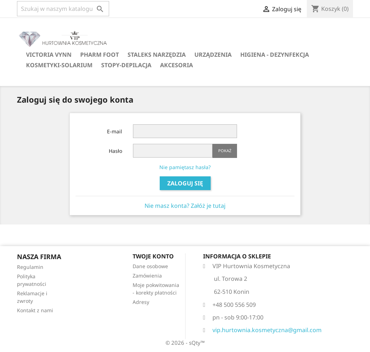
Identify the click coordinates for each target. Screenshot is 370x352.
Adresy (141, 302)
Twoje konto (153, 256)
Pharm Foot (99, 55)
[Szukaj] (63, 8)
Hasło (115, 150)
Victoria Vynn (49, 55)
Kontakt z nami (35, 310)
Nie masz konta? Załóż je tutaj (185, 206)
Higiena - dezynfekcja (274, 55)
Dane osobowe (150, 266)
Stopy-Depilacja (126, 65)
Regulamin (30, 266)
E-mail (114, 131)
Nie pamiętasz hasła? (185, 167)
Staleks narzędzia (157, 55)
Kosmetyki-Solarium (59, 65)
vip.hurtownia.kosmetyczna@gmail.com (267, 330)
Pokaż (224, 150)
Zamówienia (147, 275)
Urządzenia (213, 55)
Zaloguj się (185, 183)
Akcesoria (176, 65)
